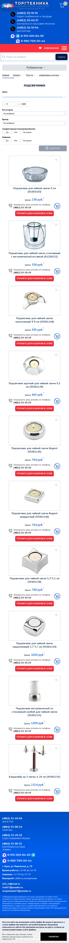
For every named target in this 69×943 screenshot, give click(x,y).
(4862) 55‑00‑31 (27, 20)
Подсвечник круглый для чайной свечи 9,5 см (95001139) (34, 385)
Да (7, 132)
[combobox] (34, 114)
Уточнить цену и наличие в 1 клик (34, 213)
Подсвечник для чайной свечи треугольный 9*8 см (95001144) (34, 319)
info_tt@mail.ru (11, 883)
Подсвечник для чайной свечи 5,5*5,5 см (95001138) (34, 580)
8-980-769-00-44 (33, 41)
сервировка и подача (49, 75)
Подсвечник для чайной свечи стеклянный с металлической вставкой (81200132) (34, 254)
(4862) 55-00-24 (12, 826)
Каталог (16, 75)
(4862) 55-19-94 (12, 818)
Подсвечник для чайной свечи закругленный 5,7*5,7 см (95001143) (35, 645)
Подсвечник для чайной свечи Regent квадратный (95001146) (35, 515)
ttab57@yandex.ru (12, 887)
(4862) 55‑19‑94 (28, 27)
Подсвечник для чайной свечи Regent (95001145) (35, 449)
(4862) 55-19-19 (22, 207)
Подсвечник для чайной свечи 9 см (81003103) (34, 189)
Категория (7, 109)
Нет (15, 132)
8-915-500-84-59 (32, 36)
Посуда (29, 75)
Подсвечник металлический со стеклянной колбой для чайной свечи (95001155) (34, 712)
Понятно (54, 937)
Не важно (27, 132)
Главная (5, 75)
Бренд (5, 119)
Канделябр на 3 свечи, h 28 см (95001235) (34, 776)
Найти (61, 57)
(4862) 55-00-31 (12, 843)
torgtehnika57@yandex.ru (16, 890)
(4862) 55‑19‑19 (27, 13)
